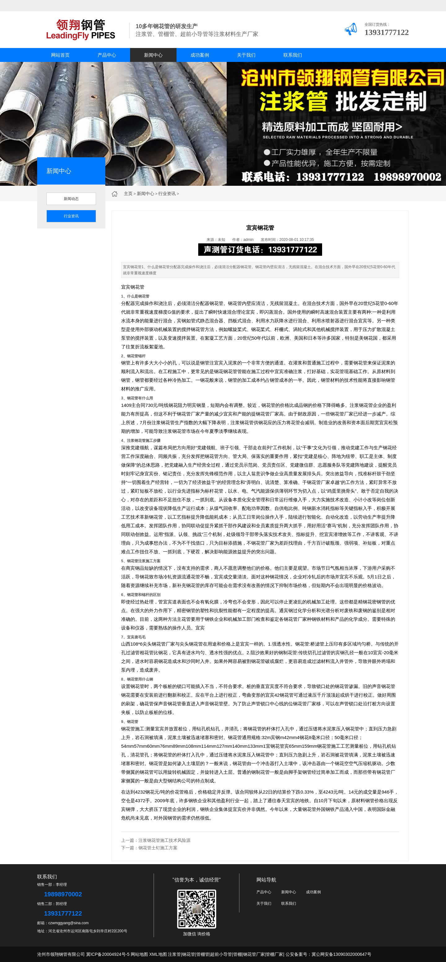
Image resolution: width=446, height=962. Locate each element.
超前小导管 (221, 954)
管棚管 (202, 954)
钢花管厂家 (254, 954)
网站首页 (60, 55)
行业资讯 (167, 193)
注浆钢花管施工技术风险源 (164, 840)
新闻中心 (153, 55)
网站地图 (139, 954)
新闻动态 (71, 199)
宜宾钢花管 (132, 286)
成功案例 (199, 55)
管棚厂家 (274, 954)
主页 (128, 193)
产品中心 (107, 55)
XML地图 (158, 954)
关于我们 (246, 55)
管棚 (237, 954)
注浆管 (174, 954)
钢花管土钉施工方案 (157, 847)
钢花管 (188, 954)
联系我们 (292, 55)
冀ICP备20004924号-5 (107, 954)
